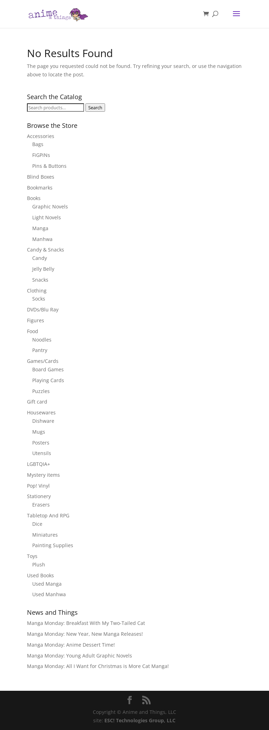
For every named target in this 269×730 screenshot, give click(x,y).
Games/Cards (42, 361)
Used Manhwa (49, 594)
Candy (39, 258)
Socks (38, 298)
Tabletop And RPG (48, 515)
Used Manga (47, 583)
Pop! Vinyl (38, 485)
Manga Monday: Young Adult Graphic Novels (79, 655)
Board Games (48, 369)
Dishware (43, 421)
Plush (38, 564)
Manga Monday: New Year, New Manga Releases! (85, 634)
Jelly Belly (43, 269)
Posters (40, 442)
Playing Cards (48, 380)
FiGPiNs (41, 155)
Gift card (37, 401)
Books (34, 198)
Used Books (40, 575)
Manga (40, 228)
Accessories (40, 136)
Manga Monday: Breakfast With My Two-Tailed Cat (86, 623)
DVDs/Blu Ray (42, 309)
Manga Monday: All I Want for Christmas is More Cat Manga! (98, 666)
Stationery (39, 496)
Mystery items (43, 474)
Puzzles (41, 391)
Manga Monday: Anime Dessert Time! (71, 644)
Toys (32, 556)
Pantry (39, 350)
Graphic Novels (50, 206)
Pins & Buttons (49, 166)
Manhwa (42, 239)
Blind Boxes (40, 176)
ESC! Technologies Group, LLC (139, 720)
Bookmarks (40, 187)
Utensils (41, 453)
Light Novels (46, 217)
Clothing (37, 290)
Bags (37, 144)
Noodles (41, 339)
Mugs (38, 431)
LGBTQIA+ (38, 464)
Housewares (41, 412)
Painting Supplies (52, 545)
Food (32, 331)
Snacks (40, 279)
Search (95, 107)
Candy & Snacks (45, 249)
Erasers (41, 504)
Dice (37, 524)
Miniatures (45, 534)
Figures (35, 320)
